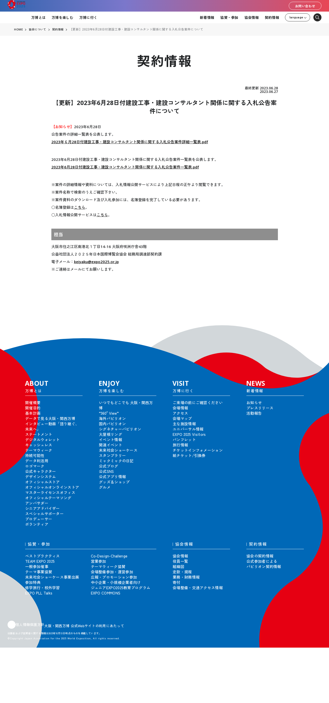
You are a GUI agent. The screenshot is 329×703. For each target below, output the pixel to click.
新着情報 (207, 17)
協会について (38, 29)
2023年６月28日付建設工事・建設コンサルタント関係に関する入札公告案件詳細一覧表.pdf (129, 141)
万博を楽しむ (62, 17)
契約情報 (272, 17)
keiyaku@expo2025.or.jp (96, 261)
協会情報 (251, 17)
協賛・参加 (229, 17)
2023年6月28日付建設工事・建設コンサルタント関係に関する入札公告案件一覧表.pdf (125, 166)
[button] (313, 328)
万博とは (38, 17)
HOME (18, 29)
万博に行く (88, 17)
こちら (79, 207)
